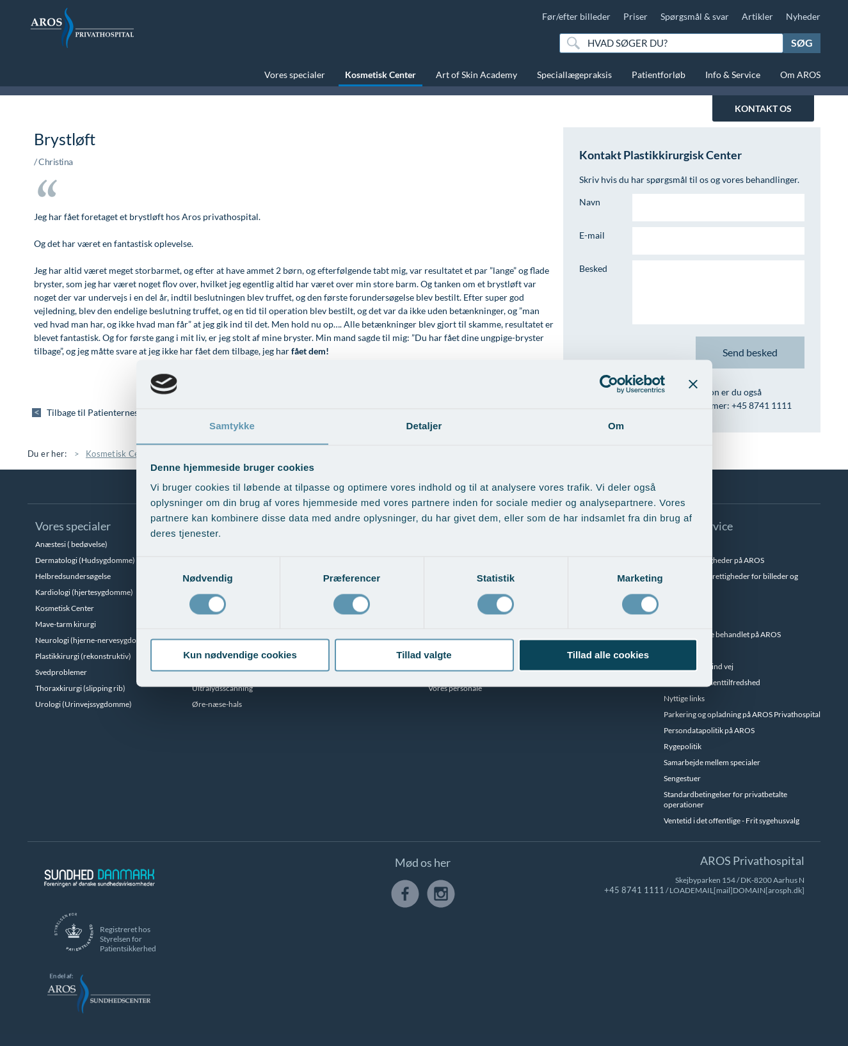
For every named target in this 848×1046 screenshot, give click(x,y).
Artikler (757, 16)
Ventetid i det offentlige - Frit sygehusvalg (731, 820)
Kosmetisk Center (380, 74)
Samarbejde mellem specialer (712, 762)
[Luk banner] (693, 383)
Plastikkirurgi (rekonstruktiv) (83, 656)
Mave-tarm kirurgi (65, 624)
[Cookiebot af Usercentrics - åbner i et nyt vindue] (609, 383)
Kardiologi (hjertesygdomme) (84, 592)
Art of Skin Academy (476, 74)
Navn (589, 201)
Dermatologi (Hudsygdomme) (85, 560)
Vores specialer (294, 74)
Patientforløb (658, 74)
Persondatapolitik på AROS (709, 730)
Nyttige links (684, 698)
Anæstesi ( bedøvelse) (71, 544)
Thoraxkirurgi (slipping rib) (80, 688)
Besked (593, 268)
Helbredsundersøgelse (73, 576)
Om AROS (800, 74)
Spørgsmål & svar (694, 16)
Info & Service (732, 74)
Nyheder (803, 16)
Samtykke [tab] (232, 425)
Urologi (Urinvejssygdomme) (83, 704)
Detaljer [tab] (424, 425)
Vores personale (455, 688)
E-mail (592, 235)
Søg (802, 42)
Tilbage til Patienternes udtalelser (115, 412)
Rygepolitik (682, 746)
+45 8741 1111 (638, 890)
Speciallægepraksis (574, 74)
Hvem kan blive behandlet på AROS (722, 634)
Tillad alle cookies (608, 655)
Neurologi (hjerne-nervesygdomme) (95, 640)
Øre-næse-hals (217, 704)
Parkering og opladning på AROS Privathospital (742, 714)
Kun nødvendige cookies (240, 655)
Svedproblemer (61, 672)
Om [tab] (616, 425)
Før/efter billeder (576, 16)
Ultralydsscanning (222, 688)
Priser (635, 16)
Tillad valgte (423, 655)
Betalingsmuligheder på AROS (714, 560)
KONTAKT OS (763, 108)
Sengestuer (682, 778)
